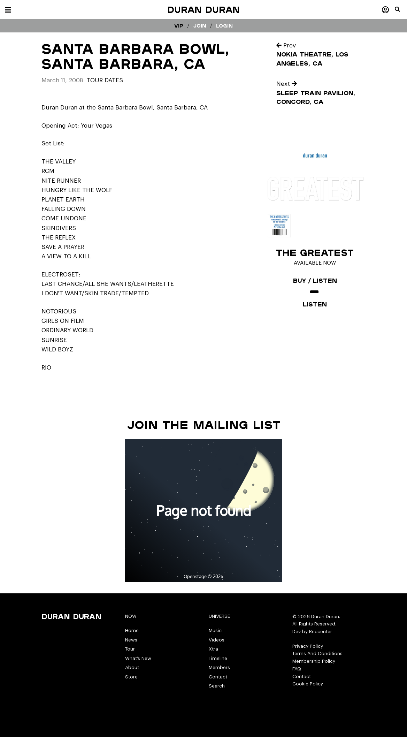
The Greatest (315, 252)
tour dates (105, 80)
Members (219, 667)
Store (131, 677)
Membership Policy (313, 661)
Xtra (213, 649)
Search (217, 686)
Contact (218, 677)
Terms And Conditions (317, 653)
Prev (286, 45)
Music (215, 630)
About (132, 667)
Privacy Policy (307, 646)
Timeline (218, 658)
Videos (216, 640)
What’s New (138, 658)
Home (132, 630)
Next (286, 84)
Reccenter (320, 631)
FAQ (296, 669)
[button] (401, 12)
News (131, 640)
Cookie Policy (307, 684)
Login (224, 26)
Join (199, 26)
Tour (130, 649)
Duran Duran (203, 10)
